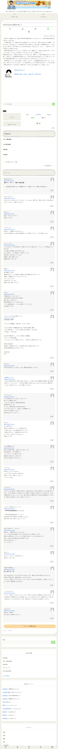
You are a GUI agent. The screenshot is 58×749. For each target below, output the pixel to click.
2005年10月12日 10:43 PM (9, 366)
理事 (4, 689)
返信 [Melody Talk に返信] (51, 177)
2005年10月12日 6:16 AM (9, 476)
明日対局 (5, 645)
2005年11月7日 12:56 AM (9, 167)
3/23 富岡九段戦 (7, 648)
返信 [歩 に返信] (51, 296)
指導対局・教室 (18, 71)
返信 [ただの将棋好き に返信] (51, 448)
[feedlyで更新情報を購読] (37, 120)
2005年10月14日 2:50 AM (9, 281)
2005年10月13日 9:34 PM (9, 304)
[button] (46, 29)
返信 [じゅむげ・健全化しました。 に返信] (51, 509)
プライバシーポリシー (29, 745)
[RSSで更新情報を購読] (40, 120)
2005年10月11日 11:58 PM (9, 495)
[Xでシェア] (11, 29)
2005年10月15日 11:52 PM (9, 216)
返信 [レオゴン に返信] (51, 224)
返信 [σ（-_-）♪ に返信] (51, 249)
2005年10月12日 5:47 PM (9, 411)
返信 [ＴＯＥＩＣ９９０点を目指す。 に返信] (51, 344)
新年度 (4, 699)
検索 (4, 626)
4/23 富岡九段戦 (7, 695)
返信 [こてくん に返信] (51, 403)
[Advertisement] (29, 86)
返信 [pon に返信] (51, 427)
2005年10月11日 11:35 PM (9, 556)
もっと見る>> (6, 662)
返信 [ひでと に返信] (51, 468)
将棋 (4, 107)
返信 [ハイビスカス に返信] (51, 589)
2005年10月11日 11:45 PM (9, 540)
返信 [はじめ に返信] (51, 605)
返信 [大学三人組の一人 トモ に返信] (51, 533)
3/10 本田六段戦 (7, 658)
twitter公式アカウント (19, 67)
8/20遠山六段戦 (6, 679)
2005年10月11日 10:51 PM (9, 597)
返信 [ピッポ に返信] (51, 487)
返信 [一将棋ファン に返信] (51, 375)
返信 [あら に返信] (51, 548)
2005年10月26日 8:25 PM (9, 200)
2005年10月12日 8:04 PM (9, 383)
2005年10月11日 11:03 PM (9, 580)
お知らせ (25, 71)
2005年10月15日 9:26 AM (9, 257)
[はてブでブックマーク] (29, 29)
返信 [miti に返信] (51, 208)
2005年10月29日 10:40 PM (9, 185)
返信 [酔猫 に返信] (51, 273)
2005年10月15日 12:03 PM (9, 231)
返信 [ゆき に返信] (51, 358)
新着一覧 (31, 71)
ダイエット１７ (7, 654)
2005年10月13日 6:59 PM (9, 352)
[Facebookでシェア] (20, 29)
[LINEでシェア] (38, 29)
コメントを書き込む (29, 613)
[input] (29, 101)
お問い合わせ (37, 71)
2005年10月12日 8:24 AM (9, 456)
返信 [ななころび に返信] (51, 193)
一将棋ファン (7, 364)
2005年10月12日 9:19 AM (9, 434)
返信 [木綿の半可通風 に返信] (51, 572)
